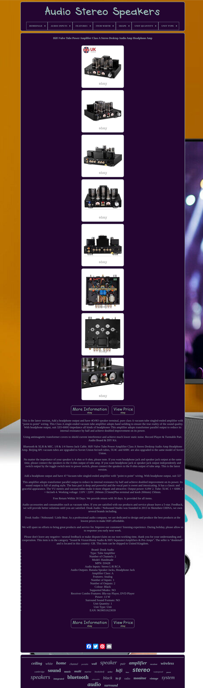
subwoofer (96, 679)
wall (94, 663)
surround (111, 685)
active (110, 672)
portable (84, 664)
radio (127, 678)
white (49, 663)
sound (54, 670)
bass (127, 672)
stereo (141, 669)
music (67, 671)
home (61, 663)
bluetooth (78, 677)
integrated (59, 678)
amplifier (138, 662)
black (107, 678)
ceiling (36, 663)
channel (74, 664)
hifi (119, 670)
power (168, 672)
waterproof (158, 671)
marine (87, 671)
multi (77, 671)
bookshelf (99, 671)
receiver (153, 664)
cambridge (40, 671)
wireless (167, 663)
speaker (108, 662)
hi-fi (118, 678)
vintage (154, 678)
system (168, 677)
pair (123, 663)
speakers (40, 677)
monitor (140, 678)
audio (94, 684)
